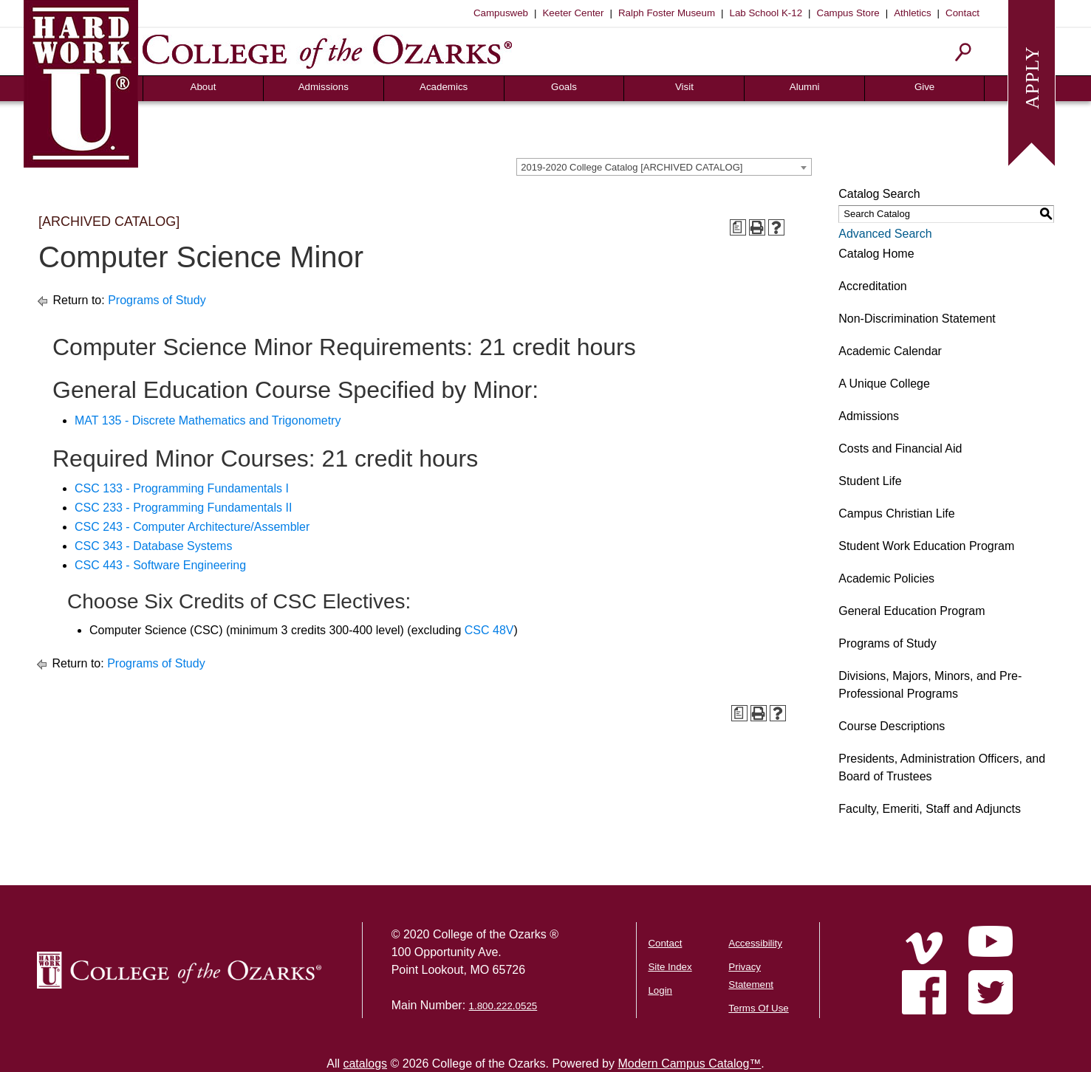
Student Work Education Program (926, 546)
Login (660, 990)
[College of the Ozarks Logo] (179, 970)
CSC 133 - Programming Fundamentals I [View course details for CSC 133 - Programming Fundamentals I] (182, 488)
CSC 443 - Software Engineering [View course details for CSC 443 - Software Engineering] (160, 565)
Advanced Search (884, 233)
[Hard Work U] (81, 81)
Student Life (869, 481)
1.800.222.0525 (503, 1005)
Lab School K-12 (766, 12)
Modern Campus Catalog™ (689, 1063)
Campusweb (500, 12)
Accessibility (755, 943)
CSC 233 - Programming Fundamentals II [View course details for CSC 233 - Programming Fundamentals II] (183, 507)
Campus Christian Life (896, 513)
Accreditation (872, 286)
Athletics (912, 12)
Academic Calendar (890, 351)
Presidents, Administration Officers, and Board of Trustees (941, 767)
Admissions (323, 86)
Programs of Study (157, 300)
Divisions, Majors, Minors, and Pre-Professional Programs (930, 685)
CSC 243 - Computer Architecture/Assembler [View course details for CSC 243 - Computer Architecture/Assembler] (192, 526)
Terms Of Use (758, 1008)
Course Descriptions (891, 726)
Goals (564, 86)
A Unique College (884, 383)
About (203, 86)
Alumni (805, 86)
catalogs (365, 1063)
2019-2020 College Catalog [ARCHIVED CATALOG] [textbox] (631, 167)
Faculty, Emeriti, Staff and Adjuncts (929, 809)
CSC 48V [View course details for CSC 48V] (489, 630)
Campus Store (848, 12)
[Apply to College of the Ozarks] (1032, 81)
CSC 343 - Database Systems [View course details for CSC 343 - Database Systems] (153, 546)
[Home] (924, 948)
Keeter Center (572, 12)
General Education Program (911, 611)
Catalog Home (876, 253)
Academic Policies (886, 578)
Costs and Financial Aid (900, 448)
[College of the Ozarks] (327, 51)
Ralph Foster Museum (666, 12)
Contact (962, 12)
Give (924, 86)
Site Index (669, 966)
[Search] (963, 52)
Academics (444, 86)
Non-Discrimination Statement (917, 318)
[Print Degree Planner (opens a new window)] (738, 227)
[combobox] (664, 167)
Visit (684, 86)
